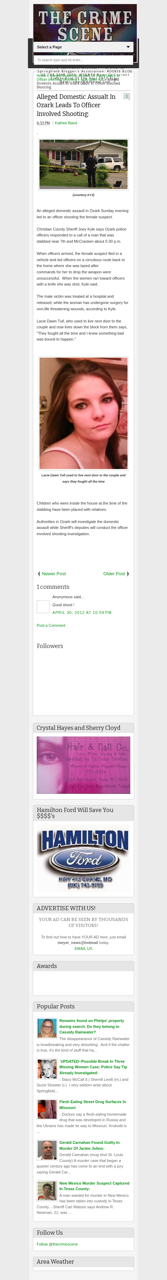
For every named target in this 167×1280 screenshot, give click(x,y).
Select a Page (49, 47)
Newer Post (54, 573)
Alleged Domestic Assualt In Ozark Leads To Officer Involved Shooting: (76, 105)
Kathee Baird (66, 123)
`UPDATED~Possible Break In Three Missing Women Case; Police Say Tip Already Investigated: (93, 1067)
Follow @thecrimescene (57, 1244)
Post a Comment (51, 625)
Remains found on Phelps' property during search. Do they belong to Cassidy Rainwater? (91, 1026)
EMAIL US (84, 948)
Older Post (114, 573)
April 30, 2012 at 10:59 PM (82, 612)
